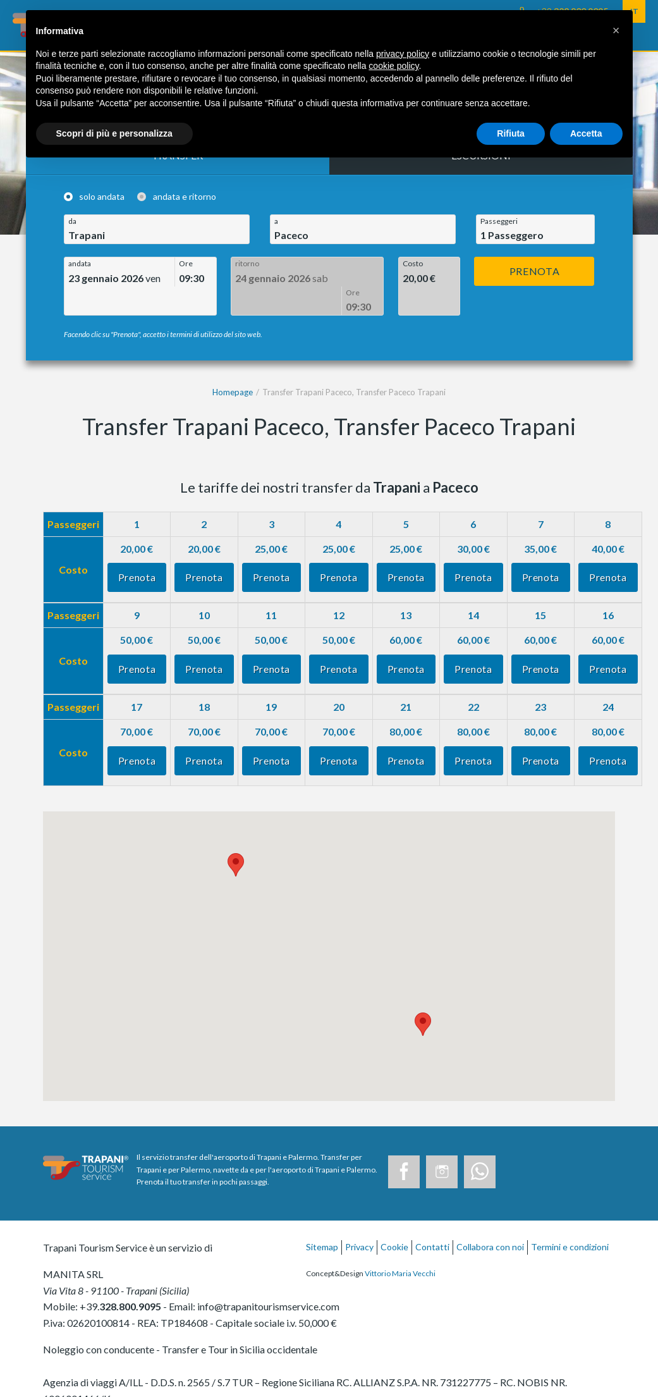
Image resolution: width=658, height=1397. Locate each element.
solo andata (102, 196)
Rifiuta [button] (511, 133)
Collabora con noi (490, 1218)
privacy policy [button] (402, 54)
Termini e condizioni (570, 1218)
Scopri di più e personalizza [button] (114, 133)
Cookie (394, 1218)
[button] (616, 30)
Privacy (359, 1218)
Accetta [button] (586, 133)
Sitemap (322, 1218)
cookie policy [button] (393, 66)
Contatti (432, 1218)
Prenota (534, 271)
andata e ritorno (184, 196)
